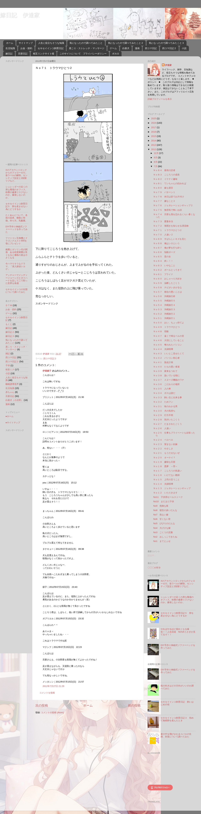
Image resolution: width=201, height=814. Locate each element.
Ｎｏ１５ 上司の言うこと (166, 479)
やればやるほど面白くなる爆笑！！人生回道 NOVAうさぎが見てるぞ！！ (178, 632)
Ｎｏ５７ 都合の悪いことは (167, 292)
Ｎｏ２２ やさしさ (163, 448)
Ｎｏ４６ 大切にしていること (168, 340)
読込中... (152, 555)
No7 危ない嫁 (160, 514)
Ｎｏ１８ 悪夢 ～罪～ (165, 466)
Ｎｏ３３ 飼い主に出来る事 (167, 397)
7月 (156, 166)
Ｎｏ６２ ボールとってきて (167, 270)
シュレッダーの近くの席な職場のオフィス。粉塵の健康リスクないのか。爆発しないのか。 (16, 192)
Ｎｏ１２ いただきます (165, 492)
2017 (154, 127)
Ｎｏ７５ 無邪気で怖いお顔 (167, 210)
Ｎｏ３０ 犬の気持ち (164, 411)
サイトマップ (26, 43)
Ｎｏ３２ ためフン (163, 402)
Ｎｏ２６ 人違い (162, 428)
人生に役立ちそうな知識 (51, 43)
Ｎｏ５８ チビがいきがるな (167, 287)
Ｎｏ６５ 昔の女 (162, 256)
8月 (156, 162)
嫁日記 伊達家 (20, 15)
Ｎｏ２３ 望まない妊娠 (165, 444)
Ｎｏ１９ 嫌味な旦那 (164, 462)
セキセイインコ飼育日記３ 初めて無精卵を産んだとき (177, 719)
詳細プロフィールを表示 (160, 99)
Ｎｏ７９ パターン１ (164, 192)
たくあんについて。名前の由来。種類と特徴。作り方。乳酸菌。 (16, 218)
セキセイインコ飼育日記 (51, 48)
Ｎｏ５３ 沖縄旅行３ (164, 309)
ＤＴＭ (8, 305)
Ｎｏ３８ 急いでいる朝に (166, 375)
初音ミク (9, 369)
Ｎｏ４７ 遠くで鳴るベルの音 (168, 336)
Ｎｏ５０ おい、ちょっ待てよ (168, 322)
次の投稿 (41, 705)
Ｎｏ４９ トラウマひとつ (166, 327)
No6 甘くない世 (162, 519)
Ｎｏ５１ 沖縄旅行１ (164, 318)
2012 (154, 149)
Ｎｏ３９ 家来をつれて (165, 371)
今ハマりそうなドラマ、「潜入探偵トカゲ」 (15, 266)
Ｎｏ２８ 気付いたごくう (166, 419)
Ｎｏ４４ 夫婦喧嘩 (163, 349)
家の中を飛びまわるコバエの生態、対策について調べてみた (176, 735)
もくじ (8, 324)
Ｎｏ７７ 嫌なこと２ (164, 201)
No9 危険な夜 (160, 506)
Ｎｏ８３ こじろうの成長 (166, 174)
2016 (154, 132)
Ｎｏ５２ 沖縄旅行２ (164, 314)
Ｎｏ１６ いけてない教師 (166, 475)
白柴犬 (125, 48)
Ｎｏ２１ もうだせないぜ (166, 453)
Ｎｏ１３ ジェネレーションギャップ (172, 488)
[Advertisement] (61, 327)
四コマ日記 (151, 48)
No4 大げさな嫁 (162, 528)
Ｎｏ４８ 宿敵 (161, 331)
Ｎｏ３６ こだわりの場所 (166, 384)
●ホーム (9, 416)
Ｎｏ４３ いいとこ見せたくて (168, 353)
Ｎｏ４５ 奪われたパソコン (167, 344)
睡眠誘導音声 (12, 384)
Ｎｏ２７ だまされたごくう (167, 424)
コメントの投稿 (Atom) (52, 712)
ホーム (9, 43)
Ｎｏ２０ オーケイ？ (164, 457)
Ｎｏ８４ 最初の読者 (164, 170)
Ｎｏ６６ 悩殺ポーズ (164, 252)
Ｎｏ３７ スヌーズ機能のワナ (168, 380)
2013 (154, 145)
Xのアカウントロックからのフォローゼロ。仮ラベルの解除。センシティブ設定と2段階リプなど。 (16, 175)
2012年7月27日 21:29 (53, 686)
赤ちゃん (9, 392)
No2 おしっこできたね (165, 537)
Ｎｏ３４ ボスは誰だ (164, 393)
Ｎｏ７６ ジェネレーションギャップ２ (173, 205)
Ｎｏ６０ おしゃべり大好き (167, 278)
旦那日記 (22, 53)
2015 (154, 136)
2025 (154, 118)
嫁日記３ (9, 336)
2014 (154, 140)
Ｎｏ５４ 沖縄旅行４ (164, 305)
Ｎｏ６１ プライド (163, 274)
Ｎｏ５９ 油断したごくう (166, 283)
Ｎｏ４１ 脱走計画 (163, 362)
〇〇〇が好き (154, 567)
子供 (7, 365)
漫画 (137, 48)
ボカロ (115, 53)
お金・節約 (26, 48)
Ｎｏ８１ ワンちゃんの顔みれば (169, 183)
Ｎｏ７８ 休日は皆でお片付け (168, 196)
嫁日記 (9, 53)
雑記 (7, 353)
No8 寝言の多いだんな (165, 510)
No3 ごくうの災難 (163, 532)
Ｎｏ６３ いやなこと (164, 265)
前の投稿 (134, 705)
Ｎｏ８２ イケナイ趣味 (165, 179)
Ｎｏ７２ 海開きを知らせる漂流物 (170, 226)
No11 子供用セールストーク (168, 497)
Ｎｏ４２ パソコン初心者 (166, 358)
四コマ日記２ (169, 48)
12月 (156, 153)
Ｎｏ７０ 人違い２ (163, 234)
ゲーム (113, 48)
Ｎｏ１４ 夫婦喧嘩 (163, 484)
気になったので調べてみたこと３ (166, 43)
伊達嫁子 (47, 371)
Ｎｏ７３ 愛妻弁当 (163, 221)
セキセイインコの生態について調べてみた (16, 290)
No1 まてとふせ (162, 541)
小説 (184, 48)
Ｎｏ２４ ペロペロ (163, 440)
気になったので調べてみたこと (86, 43)
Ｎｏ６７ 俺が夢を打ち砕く (167, 247)
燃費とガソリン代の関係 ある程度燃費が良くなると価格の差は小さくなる (16, 253)
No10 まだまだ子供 (163, 501)
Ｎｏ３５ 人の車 (162, 388)
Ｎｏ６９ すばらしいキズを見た (169, 239)
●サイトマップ (12, 422)
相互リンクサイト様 (43, 53)
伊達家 (168, 65)
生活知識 (10, 48)
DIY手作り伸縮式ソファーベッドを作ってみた (16, 229)
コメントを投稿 (47, 692)
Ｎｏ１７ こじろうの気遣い (167, 470)
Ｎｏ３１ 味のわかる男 (165, 406)
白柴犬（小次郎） (14, 400)
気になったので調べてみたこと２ (125, 43)
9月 (156, 157)
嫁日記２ (9, 332)
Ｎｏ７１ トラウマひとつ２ (167, 230)
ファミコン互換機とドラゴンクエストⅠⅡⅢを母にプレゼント (16, 241)
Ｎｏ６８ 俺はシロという (166, 243)
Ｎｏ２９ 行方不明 (163, 415)
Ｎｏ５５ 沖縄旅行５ (164, 300)
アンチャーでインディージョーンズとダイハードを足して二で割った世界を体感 (16, 279)
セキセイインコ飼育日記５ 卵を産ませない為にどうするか (16, 206)
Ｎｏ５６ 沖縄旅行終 (164, 296)
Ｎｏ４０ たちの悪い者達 (166, 366)
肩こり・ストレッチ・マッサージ (86, 48)
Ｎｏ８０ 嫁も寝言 (163, 188)
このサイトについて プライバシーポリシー (83, 53)
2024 (154, 123)
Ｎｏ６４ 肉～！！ (163, 261)
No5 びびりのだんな (164, 523)
